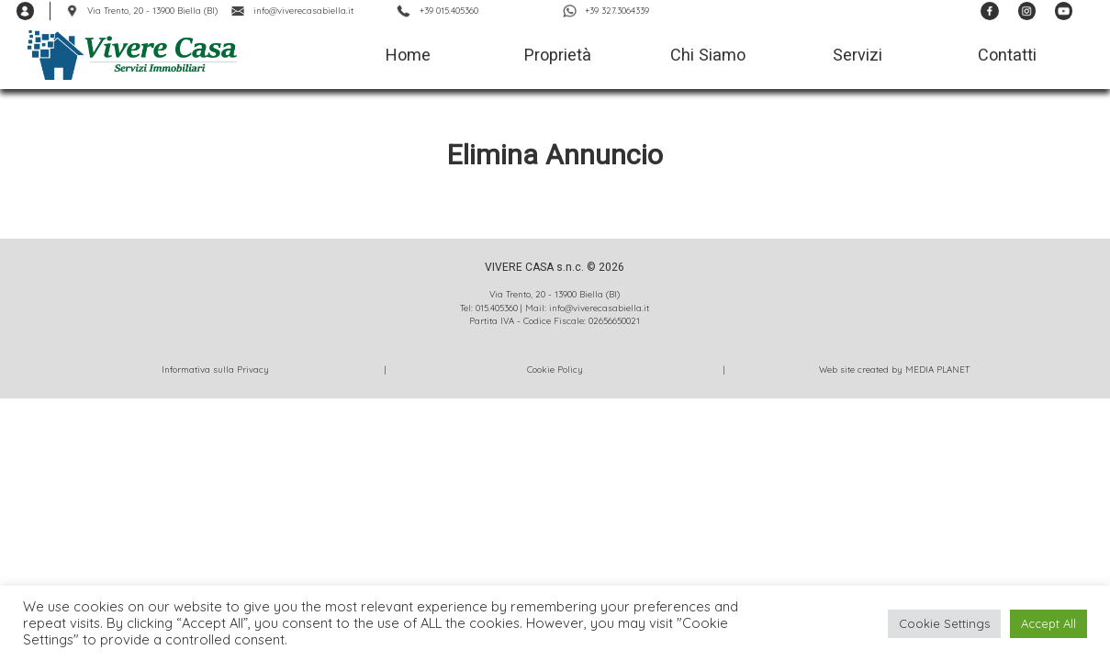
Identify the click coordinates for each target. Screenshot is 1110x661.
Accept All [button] (1048, 623)
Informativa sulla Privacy (215, 369)
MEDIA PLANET (937, 369)
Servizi (857, 54)
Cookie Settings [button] (944, 623)
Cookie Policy (555, 369)
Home (408, 54)
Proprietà (557, 54)
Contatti (1007, 54)
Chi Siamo (708, 54)
